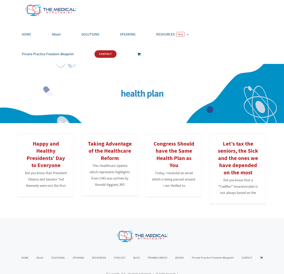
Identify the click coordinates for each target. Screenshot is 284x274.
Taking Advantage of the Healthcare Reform (110, 151)
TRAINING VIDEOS (157, 238)
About (39, 238)
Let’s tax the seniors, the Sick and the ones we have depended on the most (238, 158)
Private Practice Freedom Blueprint (213, 238)
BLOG (136, 238)
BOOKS (179, 238)
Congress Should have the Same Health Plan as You (174, 154)
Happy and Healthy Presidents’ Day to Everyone (46, 154)
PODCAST (119, 238)
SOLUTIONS (58, 238)
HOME (24, 238)
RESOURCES (99, 238)
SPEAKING (78, 238)
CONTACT (246, 238)
